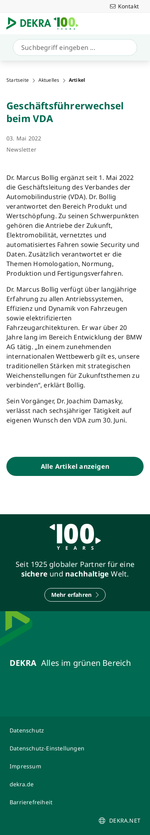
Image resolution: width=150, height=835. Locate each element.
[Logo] (45, 23)
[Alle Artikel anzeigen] (75, 466)
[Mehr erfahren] (75, 595)
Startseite (17, 80)
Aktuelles (49, 80)
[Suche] (73, 47)
